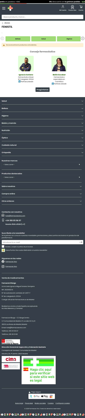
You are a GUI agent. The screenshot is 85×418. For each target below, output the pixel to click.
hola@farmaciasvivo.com (15, 216)
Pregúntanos (42, 90)
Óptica (5, 138)
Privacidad (29, 403)
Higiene (5, 116)
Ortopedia (6, 152)
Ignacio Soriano (26, 75)
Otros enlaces (8, 201)
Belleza (5, 108)
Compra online (8, 194)
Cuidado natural (9, 145)
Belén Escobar (59, 75)
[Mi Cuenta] (62, 8)
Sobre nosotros (8, 186)
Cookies (51, 403)
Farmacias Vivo (11, 262)
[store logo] (10, 8)
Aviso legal (19, 403)
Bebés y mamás (9, 123)
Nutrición (6, 130)
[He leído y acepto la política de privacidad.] (3, 246)
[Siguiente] (82, 38)
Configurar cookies (62, 403)
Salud (4, 101)
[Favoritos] (72, 8)
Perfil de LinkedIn (27, 81)
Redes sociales (40, 403)
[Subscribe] (81, 242)
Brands (7, 23)
